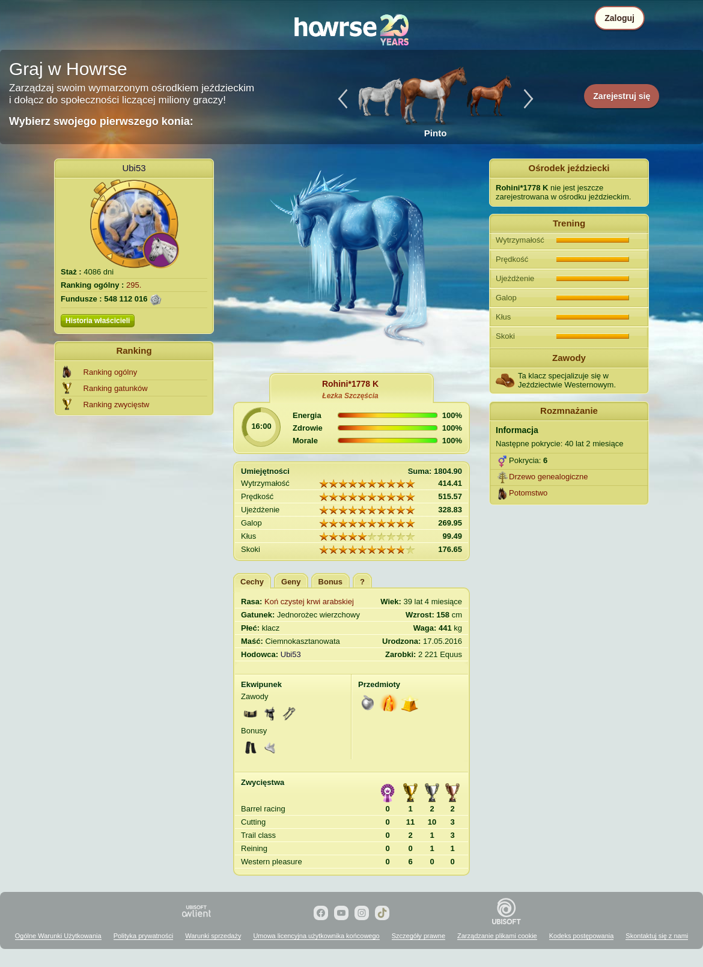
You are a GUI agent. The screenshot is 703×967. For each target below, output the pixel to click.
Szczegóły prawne (418, 935)
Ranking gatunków (116, 388)
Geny (291, 581)
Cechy (252, 581)
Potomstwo (528, 492)
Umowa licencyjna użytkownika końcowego (316, 935)
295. (133, 284)
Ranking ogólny (111, 372)
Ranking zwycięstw (117, 404)
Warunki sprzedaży (213, 935)
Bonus (330, 581)
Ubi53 (133, 168)
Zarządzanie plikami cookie (497, 935)
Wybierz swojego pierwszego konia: (101, 121)
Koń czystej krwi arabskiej (309, 601)
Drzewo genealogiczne (548, 476)
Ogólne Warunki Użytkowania (58, 935)
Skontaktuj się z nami (656, 935)
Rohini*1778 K (350, 384)
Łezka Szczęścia (350, 396)
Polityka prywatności (144, 935)
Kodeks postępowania (581, 935)
